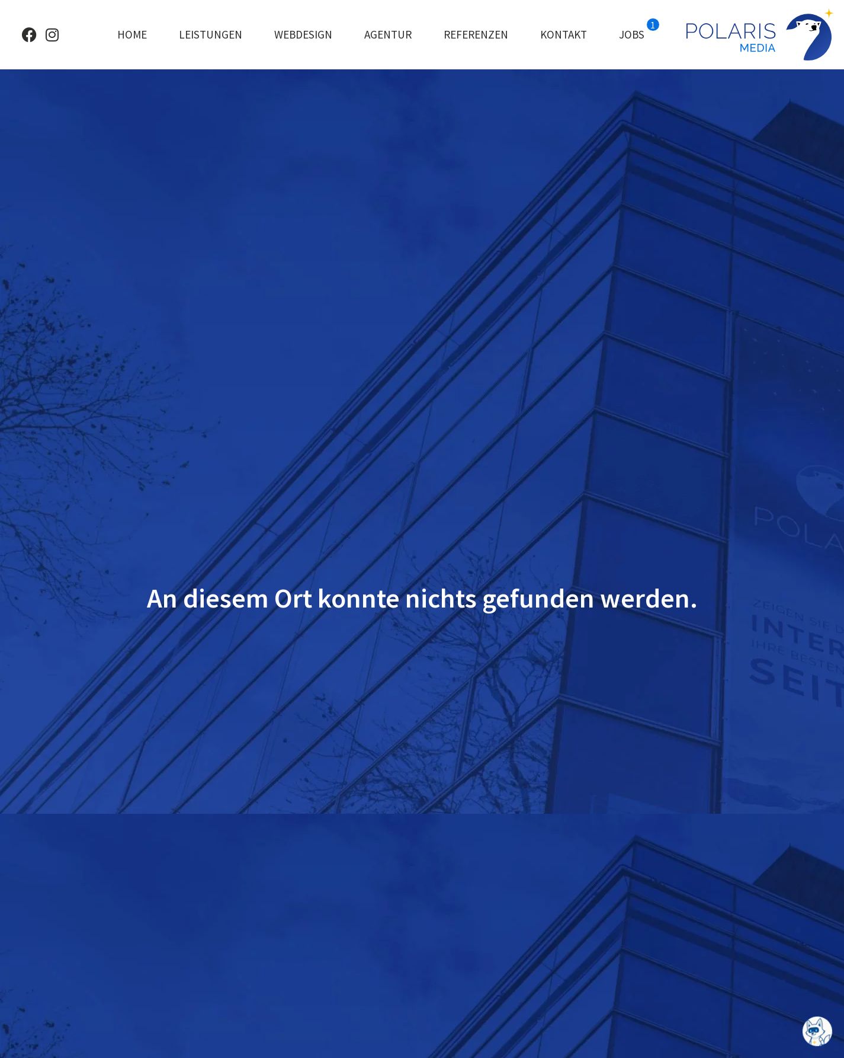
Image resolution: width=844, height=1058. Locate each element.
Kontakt (563, 34)
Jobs (639, 29)
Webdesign (303, 34)
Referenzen (476, 34)
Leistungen (210, 34)
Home (132, 34)
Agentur (388, 34)
